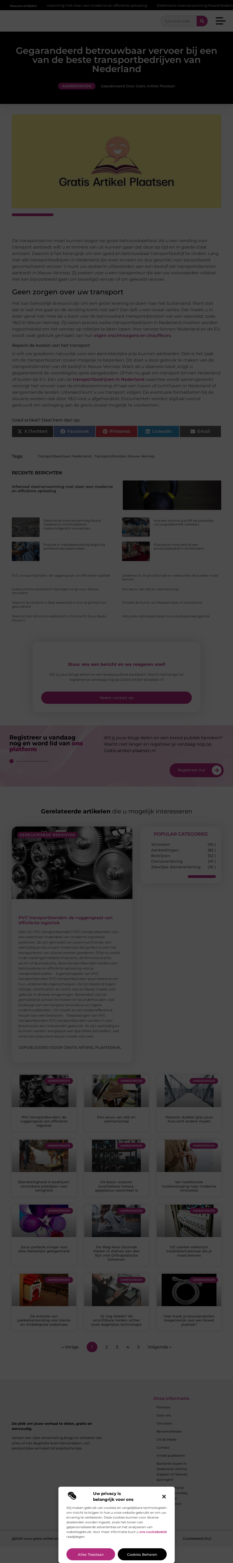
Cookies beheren (142, 1554)
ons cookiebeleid (153, 1532)
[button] (164, 1496)
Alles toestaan (91, 1554)
